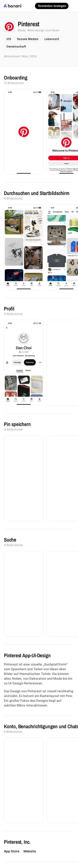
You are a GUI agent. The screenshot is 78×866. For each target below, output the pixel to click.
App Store (11, 851)
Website (29, 851)
